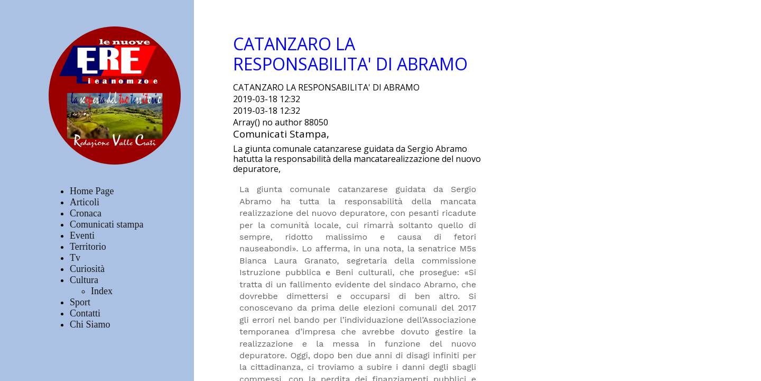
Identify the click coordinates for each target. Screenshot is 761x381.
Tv (75, 257)
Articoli (84, 202)
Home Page (92, 191)
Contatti (85, 313)
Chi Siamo (90, 324)
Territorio (88, 246)
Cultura (84, 280)
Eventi (82, 235)
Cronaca (85, 213)
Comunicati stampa (106, 224)
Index (102, 291)
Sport (80, 302)
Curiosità (87, 269)
